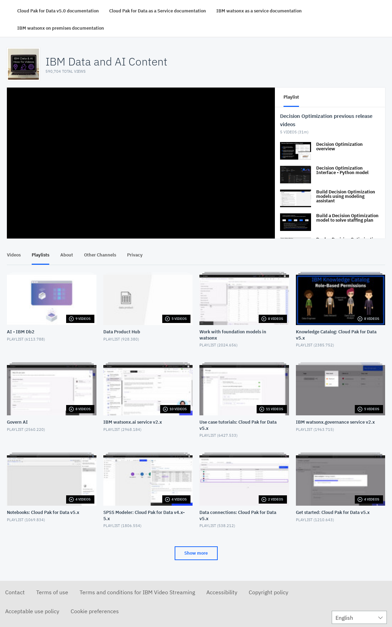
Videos (14, 255)
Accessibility (221, 592)
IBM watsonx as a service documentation (259, 11)
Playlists (40, 255)
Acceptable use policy (32, 611)
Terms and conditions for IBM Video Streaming (137, 592)
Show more (196, 553)
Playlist (291, 97)
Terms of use (52, 592)
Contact (15, 592)
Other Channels (100, 255)
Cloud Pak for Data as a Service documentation (157, 11)
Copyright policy (268, 592)
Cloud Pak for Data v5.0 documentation (58, 11)
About (66, 255)
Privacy (135, 255)
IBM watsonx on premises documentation (60, 28)
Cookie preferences (95, 611)
